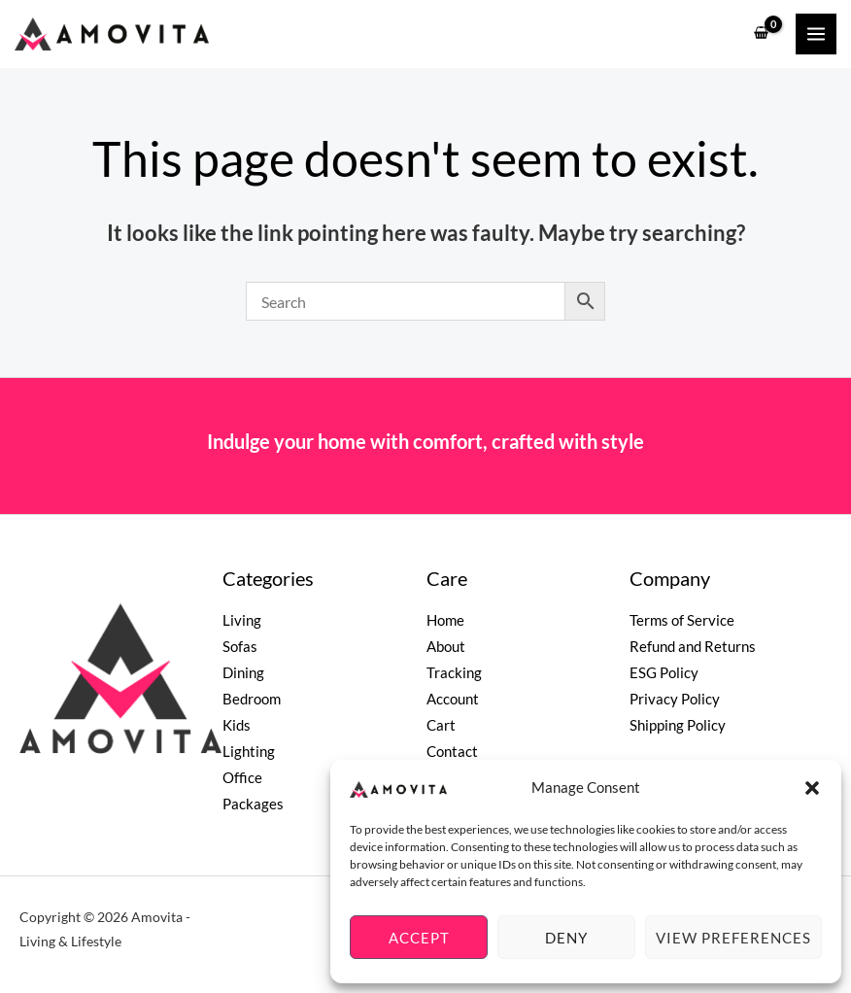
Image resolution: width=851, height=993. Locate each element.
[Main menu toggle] (816, 34)
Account (452, 699)
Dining (243, 673)
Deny (566, 937)
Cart (441, 725)
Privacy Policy (675, 699)
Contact (452, 751)
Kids (236, 725)
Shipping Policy (678, 725)
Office (242, 778)
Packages (253, 804)
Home (445, 620)
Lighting (248, 751)
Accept (419, 937)
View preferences (733, 937)
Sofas (239, 646)
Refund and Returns (693, 646)
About (445, 646)
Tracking (454, 673)
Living (241, 620)
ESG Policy (664, 673)
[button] (812, 788)
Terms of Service (682, 620)
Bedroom (251, 699)
